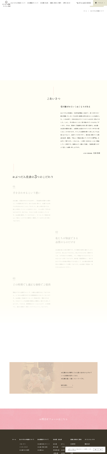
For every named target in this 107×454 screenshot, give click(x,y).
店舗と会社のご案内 (55, 5)
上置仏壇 (55, 416)
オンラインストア (90, 411)
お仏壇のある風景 (24, 413)
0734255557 (56, 442)
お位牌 (63, 413)
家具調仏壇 (56, 413)
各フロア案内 (74, 410)
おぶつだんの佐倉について (18, 5)
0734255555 (56, 439)
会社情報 (72, 413)
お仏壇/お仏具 (44, 5)
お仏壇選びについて (32, 5)
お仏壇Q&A (40, 413)
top (101, 449)
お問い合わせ (66, 5)
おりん (63, 407)
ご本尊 (63, 410)
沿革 (71, 416)
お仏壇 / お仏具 (57, 402)
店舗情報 (72, 407)
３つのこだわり (23, 410)
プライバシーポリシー (72, 450)
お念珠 (63, 416)
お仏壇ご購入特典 (42, 410)
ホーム (85, 11)
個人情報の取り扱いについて (78, 442)
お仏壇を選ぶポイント (43, 407)
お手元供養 (64, 419)
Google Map (36, 432)
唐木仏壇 (55, 410)
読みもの (87, 407)
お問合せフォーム (78, 439)
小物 (62, 422)
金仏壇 (55, 407)
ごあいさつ (22, 407)
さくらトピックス (90, 402)
